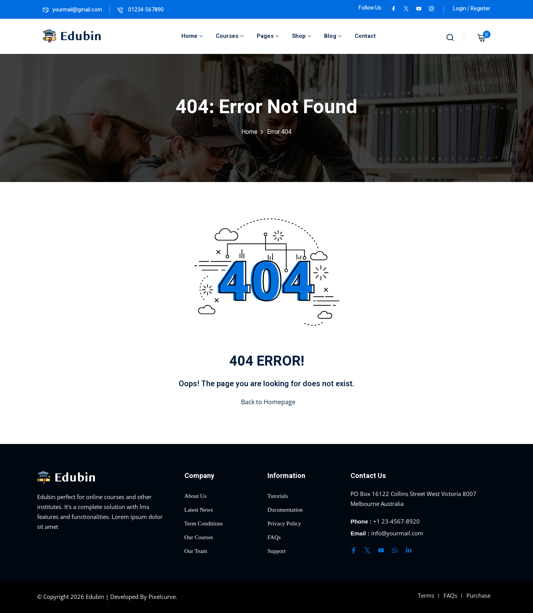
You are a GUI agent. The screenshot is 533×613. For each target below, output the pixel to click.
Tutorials (277, 496)
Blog (333, 36)
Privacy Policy (284, 523)
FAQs (274, 537)
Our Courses (198, 537)
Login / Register (472, 9)
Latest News (198, 510)
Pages (268, 36)
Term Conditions (203, 523)
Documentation (285, 510)
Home (192, 36)
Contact (365, 36)
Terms (426, 595)
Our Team (195, 551)
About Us (195, 496)
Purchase (478, 595)
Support (276, 551)
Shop (301, 36)
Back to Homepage (266, 402)
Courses (230, 36)
